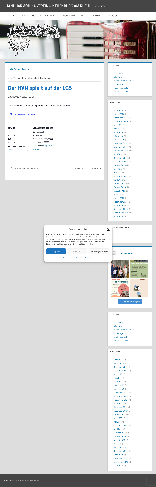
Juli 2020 (117, 194)
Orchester (36, 15)
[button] (108, 229)
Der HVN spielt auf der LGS (25, 168)
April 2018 (118, 216)
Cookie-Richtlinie (68, 258)
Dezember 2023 (120, 158)
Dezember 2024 (121, 143)
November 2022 (121, 176)
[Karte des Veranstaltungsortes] (71, 139)
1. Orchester (119, 73)
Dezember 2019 (121, 201)
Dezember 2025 (121, 117)
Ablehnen (77, 251)
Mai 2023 (117, 172)
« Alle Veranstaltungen (18, 68)
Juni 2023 (118, 169)
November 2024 (121, 147)
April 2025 (118, 132)
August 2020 (119, 190)
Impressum (89, 258)
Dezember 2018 (121, 209)
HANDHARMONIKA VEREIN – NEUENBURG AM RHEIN (49, 5)
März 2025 (118, 136)
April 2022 (118, 180)
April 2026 (118, 110)
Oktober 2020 (120, 187)
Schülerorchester (121, 88)
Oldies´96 (12, 150)
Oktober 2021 (120, 183)
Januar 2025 (119, 139)
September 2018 (121, 212)
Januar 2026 (119, 114)
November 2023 (121, 161)
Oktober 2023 (120, 165)
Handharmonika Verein (124, 80)
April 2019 (118, 205)
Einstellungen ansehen (99, 251)
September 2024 (121, 150)
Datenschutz (80, 258)
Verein (24, 15)
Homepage (118, 84)
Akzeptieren (56, 251)
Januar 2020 (119, 198)
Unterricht (50, 15)
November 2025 (121, 121)
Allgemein (118, 77)
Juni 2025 (118, 125)
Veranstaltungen (67, 15)
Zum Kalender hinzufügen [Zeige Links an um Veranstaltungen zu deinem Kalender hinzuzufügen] (24, 114)
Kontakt (83, 15)
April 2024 (118, 154)
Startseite (10, 15)
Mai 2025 (118, 128)
